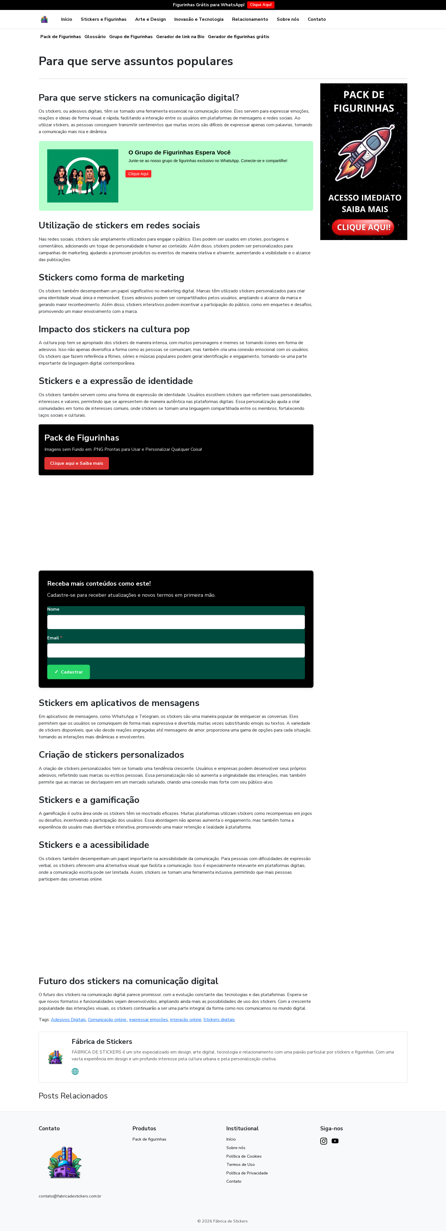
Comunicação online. (107, 1020)
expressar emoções (148, 1020)
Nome (53, 609)
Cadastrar (68, 672)
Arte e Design (150, 19)
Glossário (95, 37)
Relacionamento (250, 19)
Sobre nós (288, 19)
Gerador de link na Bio (180, 37)
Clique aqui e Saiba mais (76, 463)
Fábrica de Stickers (102, 1041)
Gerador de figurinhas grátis (238, 37)
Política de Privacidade (247, 1173)
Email (54, 638)
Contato (317, 19)
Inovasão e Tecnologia (199, 19)
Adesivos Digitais (68, 1020)
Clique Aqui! (261, 4)
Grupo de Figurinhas (131, 37)
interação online (185, 1020)
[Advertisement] (176, 521)
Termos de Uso (240, 1164)
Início (66, 19)
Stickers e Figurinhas (104, 19)
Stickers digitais (219, 1020)
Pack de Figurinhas (60, 37)
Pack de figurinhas (149, 1139)
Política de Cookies (244, 1156)
